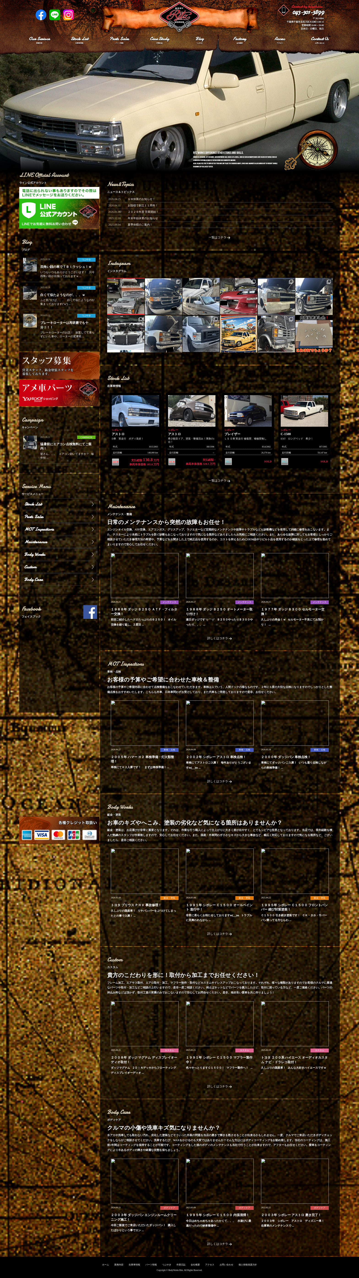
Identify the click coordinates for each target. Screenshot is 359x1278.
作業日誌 (181, 1264)
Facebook (41, 15)
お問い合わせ (226, 1264)
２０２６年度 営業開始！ (143, 211)
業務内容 (118, 1264)
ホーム (105, 1264)
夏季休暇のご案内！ (140, 224)
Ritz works (179, 17)
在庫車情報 (134, 1264)
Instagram (68, 15)
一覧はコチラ (220, 237)
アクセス (209, 1264)
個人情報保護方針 (248, 1264)
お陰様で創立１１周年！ (143, 205)
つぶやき (166, 1264)
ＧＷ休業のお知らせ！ (141, 199)
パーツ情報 (151, 1264)
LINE (54, 15)
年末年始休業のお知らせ (143, 218)
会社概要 (195, 1264)
